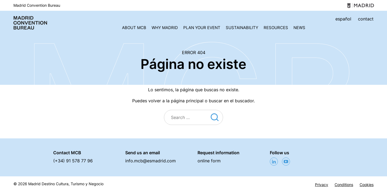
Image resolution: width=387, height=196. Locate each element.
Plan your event (201, 27)
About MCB (134, 27)
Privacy (321, 185)
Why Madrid (165, 27)
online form (209, 160)
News (299, 27)
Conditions (344, 185)
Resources (276, 27)
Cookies (367, 185)
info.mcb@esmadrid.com (150, 160)
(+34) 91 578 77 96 (73, 160)
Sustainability (242, 27)
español (343, 19)
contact (366, 19)
